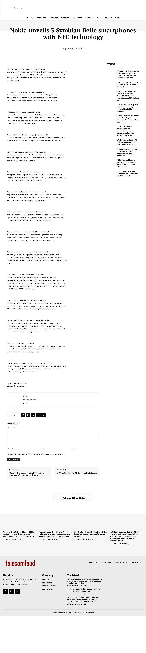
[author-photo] (4, 539)
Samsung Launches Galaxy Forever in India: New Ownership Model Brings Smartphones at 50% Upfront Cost (128, 95)
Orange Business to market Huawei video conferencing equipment (26, 474)
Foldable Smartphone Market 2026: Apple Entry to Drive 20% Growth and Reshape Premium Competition (128, 74)
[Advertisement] (121, 195)
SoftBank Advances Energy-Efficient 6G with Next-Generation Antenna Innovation (127, 152)
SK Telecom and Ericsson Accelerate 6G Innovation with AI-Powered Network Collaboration (126, 163)
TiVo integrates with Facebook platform (77, 473)
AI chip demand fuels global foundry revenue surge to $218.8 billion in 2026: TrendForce (127, 108)
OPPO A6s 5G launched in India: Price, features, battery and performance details (90, 534)
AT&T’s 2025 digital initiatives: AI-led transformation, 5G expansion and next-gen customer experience (126, 130)
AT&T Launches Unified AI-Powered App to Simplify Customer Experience (127, 142)
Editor (25, 396)
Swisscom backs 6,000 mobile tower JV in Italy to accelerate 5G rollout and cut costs (128, 118)
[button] (18, 7)
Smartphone (71, 586)
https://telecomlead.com (29, 399)
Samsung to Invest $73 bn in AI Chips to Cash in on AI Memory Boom (127, 84)
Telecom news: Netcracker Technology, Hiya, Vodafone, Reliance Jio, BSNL (127, 173)
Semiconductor (72, 594)
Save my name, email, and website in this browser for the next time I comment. (37, 454)
